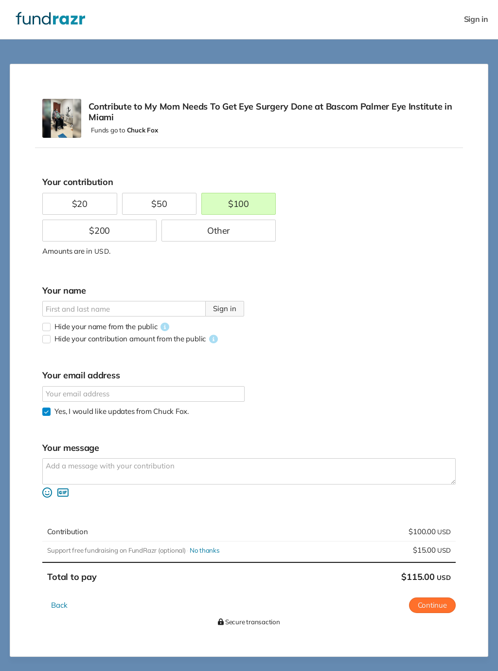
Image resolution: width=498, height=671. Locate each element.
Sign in (476, 19)
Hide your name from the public (105, 326)
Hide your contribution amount (130, 338)
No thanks (205, 550)
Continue (432, 605)
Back (59, 605)
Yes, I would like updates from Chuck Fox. (121, 411)
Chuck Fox (142, 130)
